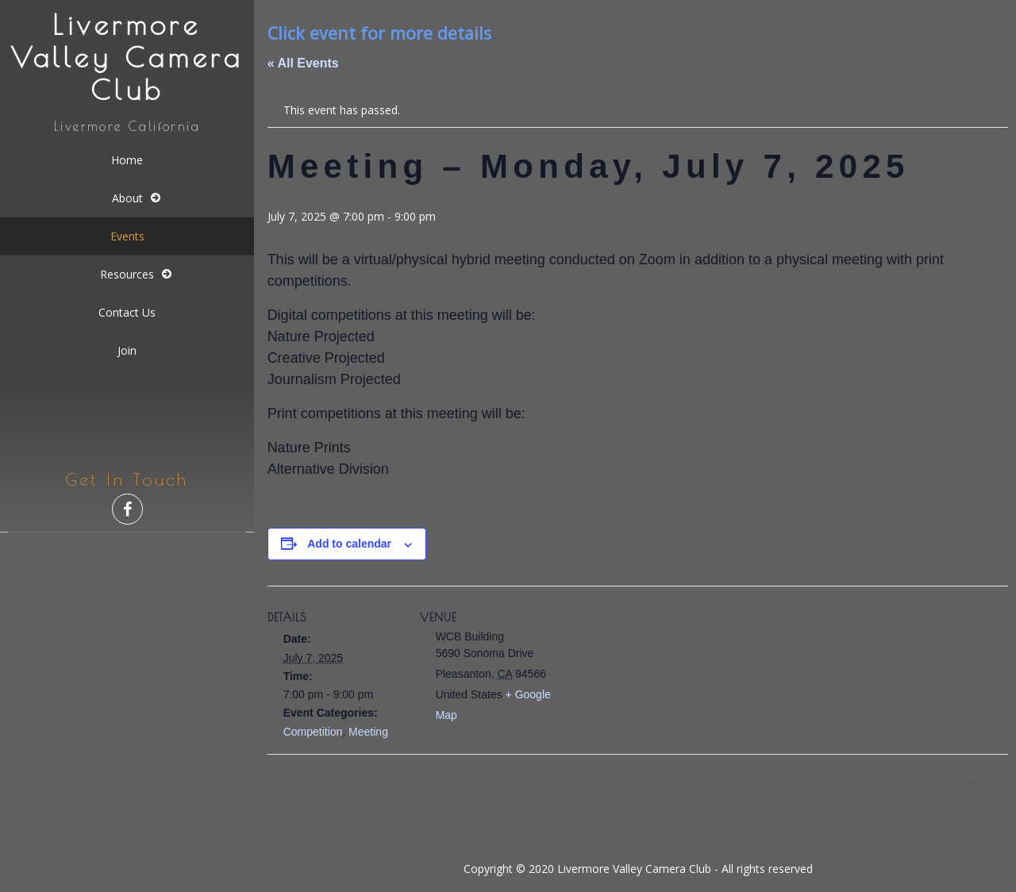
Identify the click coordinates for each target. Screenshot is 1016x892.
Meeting (368, 731)
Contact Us (127, 312)
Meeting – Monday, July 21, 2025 (899, 783)
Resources (127, 274)
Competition (313, 731)
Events (127, 236)
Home (127, 159)
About (127, 198)
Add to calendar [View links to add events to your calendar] (349, 543)
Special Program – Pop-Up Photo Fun (406, 783)
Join (127, 350)
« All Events (303, 63)
